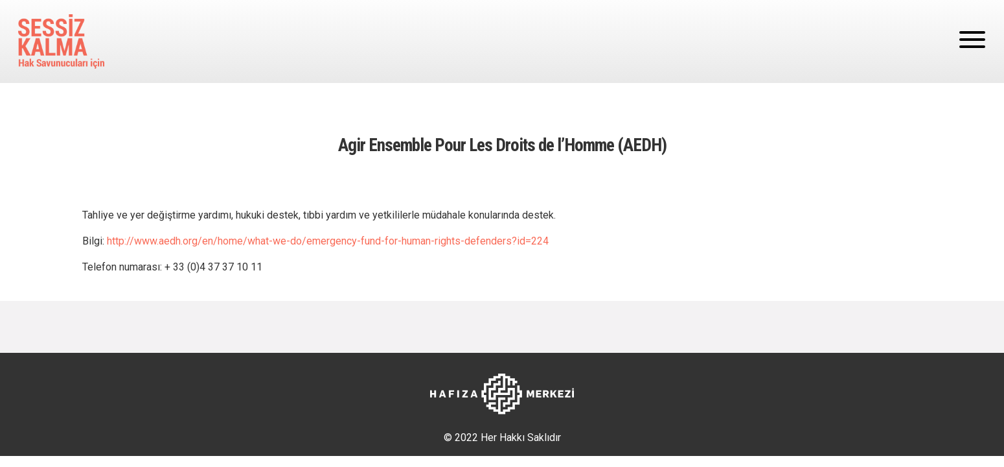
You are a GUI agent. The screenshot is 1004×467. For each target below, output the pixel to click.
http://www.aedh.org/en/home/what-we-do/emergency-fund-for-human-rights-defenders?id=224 (328, 241)
